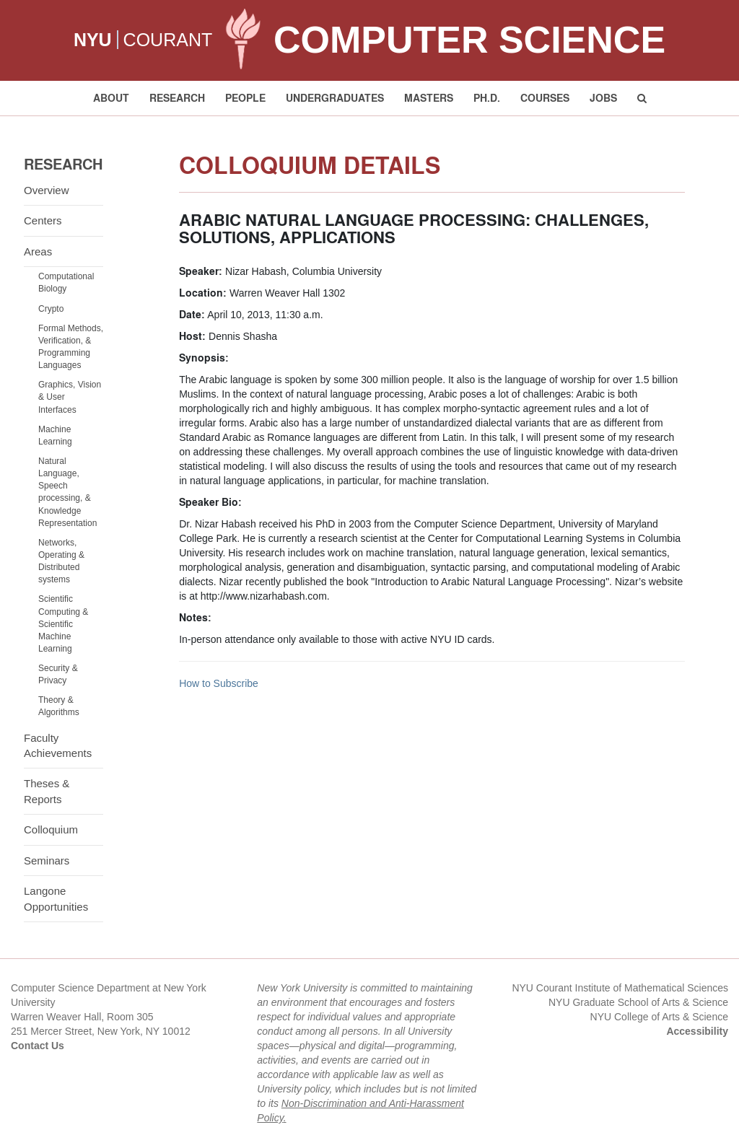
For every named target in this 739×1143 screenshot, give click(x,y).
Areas (38, 251)
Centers (43, 220)
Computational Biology (66, 282)
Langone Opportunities (56, 898)
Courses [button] (544, 97)
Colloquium (51, 829)
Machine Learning (55, 435)
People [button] (245, 97)
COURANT (168, 40)
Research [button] (177, 97)
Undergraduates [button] (335, 97)
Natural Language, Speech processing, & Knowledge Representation (67, 492)
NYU (93, 40)
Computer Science (469, 40)
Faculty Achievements (58, 745)
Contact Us (37, 1045)
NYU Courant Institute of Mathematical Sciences (620, 988)
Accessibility (697, 1031)
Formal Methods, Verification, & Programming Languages (70, 346)
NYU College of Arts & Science (659, 1016)
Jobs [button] (603, 97)
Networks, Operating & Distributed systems (61, 561)
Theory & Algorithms (58, 706)
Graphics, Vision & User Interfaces (69, 397)
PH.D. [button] (486, 97)
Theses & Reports (46, 791)
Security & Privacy (58, 674)
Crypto (51, 309)
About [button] (111, 97)
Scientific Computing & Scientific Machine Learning (63, 624)
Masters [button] (428, 97)
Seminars (46, 860)
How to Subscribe (218, 683)
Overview (46, 190)
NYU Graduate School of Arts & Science (638, 1002)
